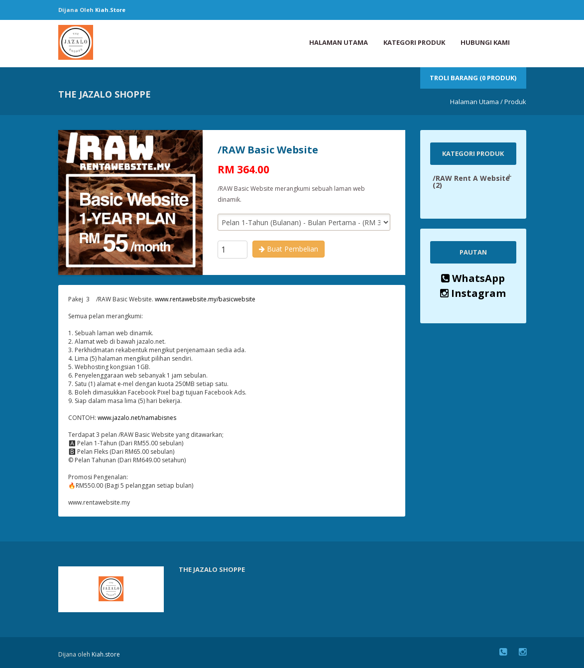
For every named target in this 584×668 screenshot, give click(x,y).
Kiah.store (110, 9)
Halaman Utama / (476, 101)
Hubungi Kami (485, 42)
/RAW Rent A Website (471, 181)
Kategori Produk (414, 42)
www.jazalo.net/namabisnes (137, 417)
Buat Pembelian (288, 249)
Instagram (473, 293)
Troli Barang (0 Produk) (473, 77)
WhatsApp (473, 278)
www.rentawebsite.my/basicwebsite (205, 299)
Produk (515, 101)
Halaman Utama (338, 42)
